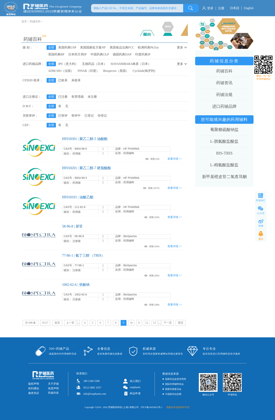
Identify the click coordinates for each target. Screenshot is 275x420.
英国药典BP (56, 54)
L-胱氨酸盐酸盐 (224, 141)
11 (139, 322)
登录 (210, 8)
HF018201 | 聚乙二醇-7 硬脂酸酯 (86, 168)
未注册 (92, 96)
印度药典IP (142, 54)
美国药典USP (67, 47)
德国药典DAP (122, 54)
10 (131, 322)
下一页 (168, 322)
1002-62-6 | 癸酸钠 (76, 285)
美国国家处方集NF (93, 47)
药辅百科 (35, 21)
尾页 (180, 322)
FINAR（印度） (88, 70)
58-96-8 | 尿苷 (72, 226)
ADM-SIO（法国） (61, 70)
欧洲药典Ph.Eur (148, 47)
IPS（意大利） (68, 63)
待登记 (102, 115)
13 (154, 322)
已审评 (62, 115)
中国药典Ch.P (100, 54)
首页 (57, 322)
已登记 (89, 115)
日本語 (234, 8)
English (249, 8)
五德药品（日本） (94, 63)
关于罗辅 (53, 383)
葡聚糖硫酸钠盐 (224, 129)
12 (146, 322)
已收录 (62, 80)
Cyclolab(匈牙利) (144, 70)
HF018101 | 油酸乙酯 (77, 197)
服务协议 (33, 393)
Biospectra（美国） (116, 70)
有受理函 (77, 96)
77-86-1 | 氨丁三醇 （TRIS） (83, 255)
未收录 (76, 80)
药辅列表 (53, 392)
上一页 (70, 322)
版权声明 (33, 383)
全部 (51, 47)
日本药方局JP (77, 54)
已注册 (62, 96)
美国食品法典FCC (122, 47)
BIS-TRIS (224, 153)
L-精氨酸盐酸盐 (224, 165)
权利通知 (33, 388)
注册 (221, 8)
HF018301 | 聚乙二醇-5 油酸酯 (85, 139)
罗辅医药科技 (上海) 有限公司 (123, 407)
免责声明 (53, 388)
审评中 (76, 115)
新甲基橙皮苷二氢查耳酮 (224, 176)
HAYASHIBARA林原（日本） (131, 63)
